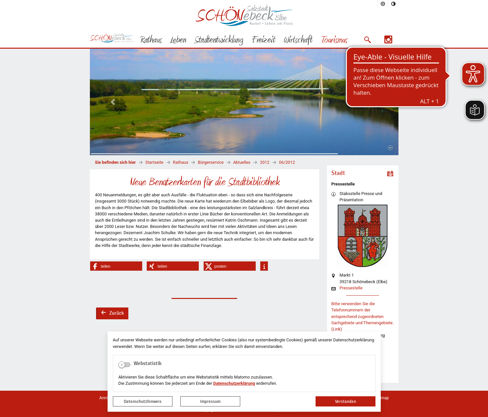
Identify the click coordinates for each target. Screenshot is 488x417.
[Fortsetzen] (390, 148)
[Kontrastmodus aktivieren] (393, 3)
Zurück (112, 313)
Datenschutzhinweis (143, 401)
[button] (367, 40)
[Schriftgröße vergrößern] (382, 3)
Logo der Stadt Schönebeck (244, 15)
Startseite (154, 162)
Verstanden (345, 401)
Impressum (210, 401)
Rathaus (181, 162)
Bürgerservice (210, 162)
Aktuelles (241, 162)
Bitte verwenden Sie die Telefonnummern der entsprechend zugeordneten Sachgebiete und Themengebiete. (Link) (362, 316)
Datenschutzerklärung (234, 383)
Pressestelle (351, 288)
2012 (265, 162)
